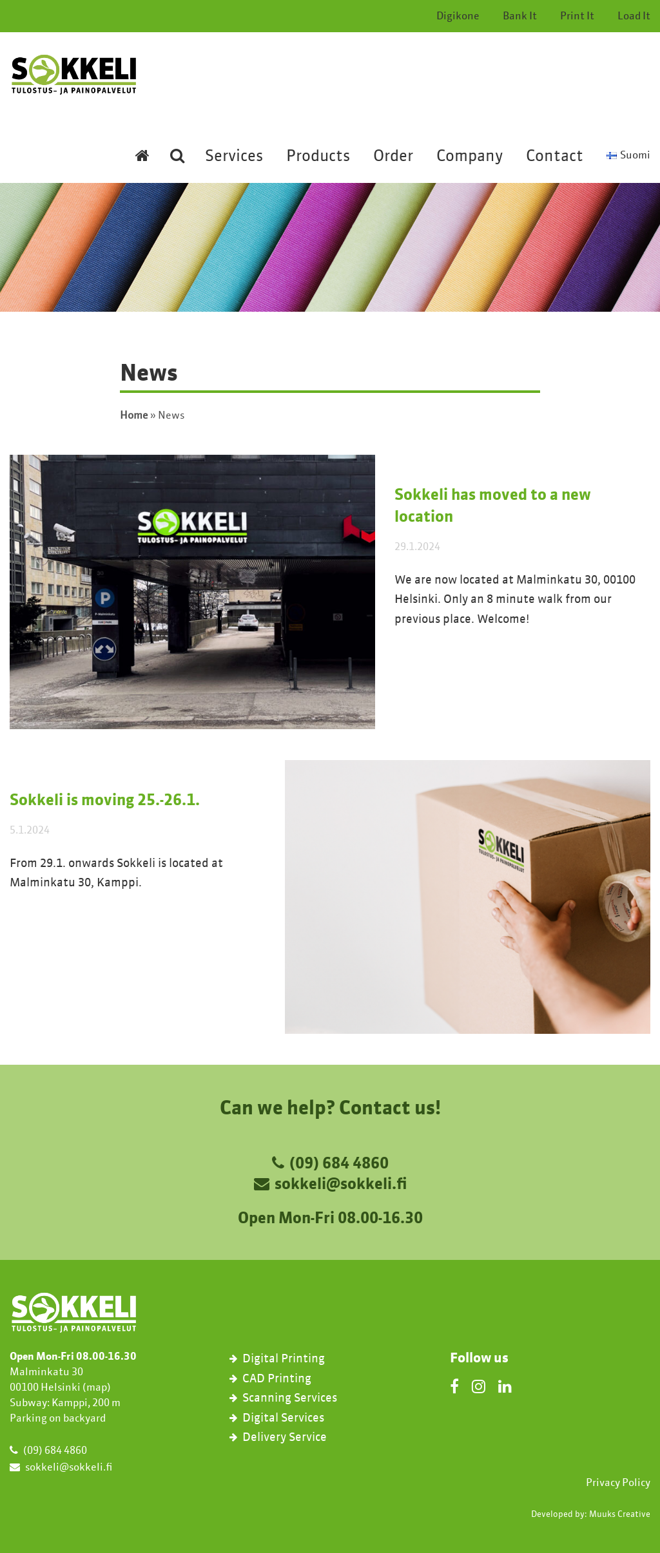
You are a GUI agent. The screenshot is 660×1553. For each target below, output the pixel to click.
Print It (577, 17)
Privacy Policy (618, 1483)
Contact (554, 157)
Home (134, 416)
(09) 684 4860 (339, 1164)
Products (318, 157)
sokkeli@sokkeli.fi (341, 1185)
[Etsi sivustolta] (177, 165)
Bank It (520, 17)
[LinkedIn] (505, 1386)
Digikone (458, 17)
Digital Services (283, 1418)
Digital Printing (283, 1359)
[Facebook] (454, 1386)
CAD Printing (276, 1379)
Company (469, 157)
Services (234, 157)
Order (393, 157)
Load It (633, 17)
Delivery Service (284, 1437)
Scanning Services (289, 1398)
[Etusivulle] (142, 165)
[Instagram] (478, 1386)
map (96, 1388)
